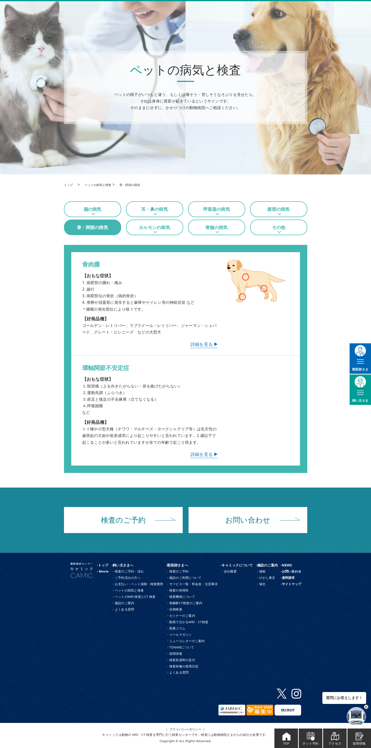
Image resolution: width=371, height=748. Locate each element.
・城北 (261, 584)
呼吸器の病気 (216, 209)
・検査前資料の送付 (180, 660)
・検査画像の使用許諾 (182, 666)
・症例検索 (174, 609)
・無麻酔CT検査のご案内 (184, 603)
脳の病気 (92, 209)
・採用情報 (174, 653)
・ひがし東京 (265, 577)
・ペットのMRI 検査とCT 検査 (134, 596)
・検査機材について (180, 596)
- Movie (103, 571)
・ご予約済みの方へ (126, 577)
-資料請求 (288, 577)
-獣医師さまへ (177, 565)
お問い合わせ (262, 520)
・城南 (261, 571)
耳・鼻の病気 (154, 209)
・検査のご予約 (177, 571)
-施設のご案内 (267, 565)
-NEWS (286, 565)
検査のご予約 (138, 520)
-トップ (102, 565)
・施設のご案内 (123, 603)
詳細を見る (201, 344)
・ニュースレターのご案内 (185, 641)
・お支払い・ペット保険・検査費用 (137, 584)
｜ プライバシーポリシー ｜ (185, 729)
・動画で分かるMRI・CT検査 (187, 622)
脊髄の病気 (216, 227)
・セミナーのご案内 (180, 615)
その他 (278, 227)
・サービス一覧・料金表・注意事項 (192, 584)
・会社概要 (229, 571)
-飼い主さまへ (123, 565)
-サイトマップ (291, 584)
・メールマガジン (179, 634)
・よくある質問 (123, 609)
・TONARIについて (180, 647)
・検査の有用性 (177, 590)
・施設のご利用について (184, 577)
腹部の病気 (278, 209)
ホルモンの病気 (154, 227)
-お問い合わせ (291, 571)
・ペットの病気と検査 (128, 590)
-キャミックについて (237, 565)
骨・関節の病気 (92, 227)
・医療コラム (176, 628)
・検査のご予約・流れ (128, 571)
